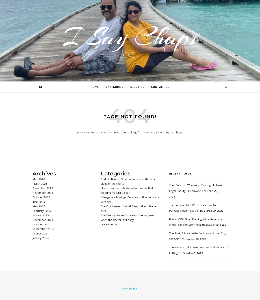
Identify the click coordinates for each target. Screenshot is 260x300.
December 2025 (42, 188)
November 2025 (42, 192)
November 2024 (42, 220)
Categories (114, 87)
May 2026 (38, 179)
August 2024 (40, 233)
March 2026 (39, 183)
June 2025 (38, 202)
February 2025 (41, 211)
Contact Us (160, 87)
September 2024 (43, 229)
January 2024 (40, 238)
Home (95, 87)
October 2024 (41, 224)
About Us (137, 87)
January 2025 (40, 215)
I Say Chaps (130, 37)
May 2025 (38, 206)
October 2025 (41, 197)
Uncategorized (110, 224)
